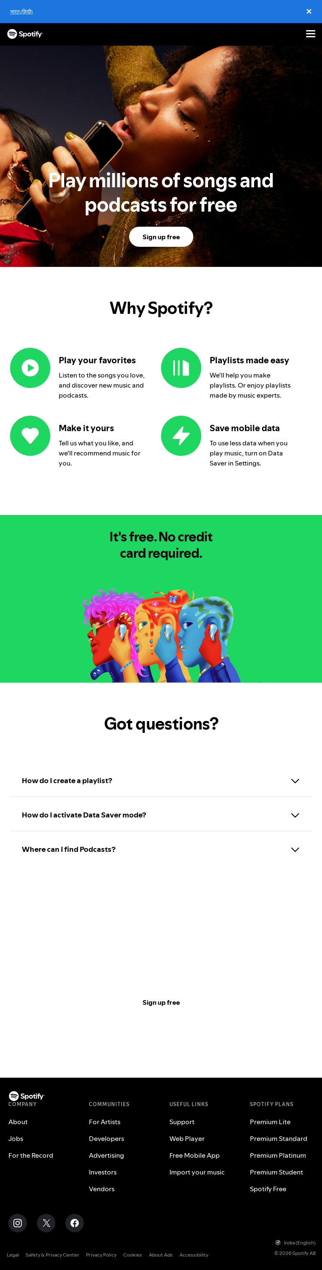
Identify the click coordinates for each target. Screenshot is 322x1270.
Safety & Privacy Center (52, 1254)
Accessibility (193, 1254)
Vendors (101, 1188)
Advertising (106, 1155)
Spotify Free (268, 1188)
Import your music (197, 1172)
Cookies (132, 1254)
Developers (106, 1138)
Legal (13, 1254)
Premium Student (276, 1172)
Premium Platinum (278, 1155)
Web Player (187, 1138)
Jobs (15, 1138)
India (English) (295, 1242)
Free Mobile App (194, 1155)
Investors (103, 1172)
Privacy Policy (101, 1254)
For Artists (104, 1121)
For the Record (30, 1155)
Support (182, 1121)
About (18, 1121)
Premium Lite (270, 1121)
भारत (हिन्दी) (21, 11)
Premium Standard (278, 1138)
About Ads (161, 1254)
